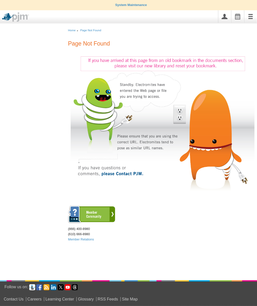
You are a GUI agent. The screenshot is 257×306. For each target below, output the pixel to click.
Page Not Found (90, 30)
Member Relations (81, 239)
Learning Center (59, 299)
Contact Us (13, 299)
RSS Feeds (108, 299)
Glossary (86, 299)
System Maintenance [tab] (128, 5)
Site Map (130, 299)
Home (72, 30)
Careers (34, 299)
